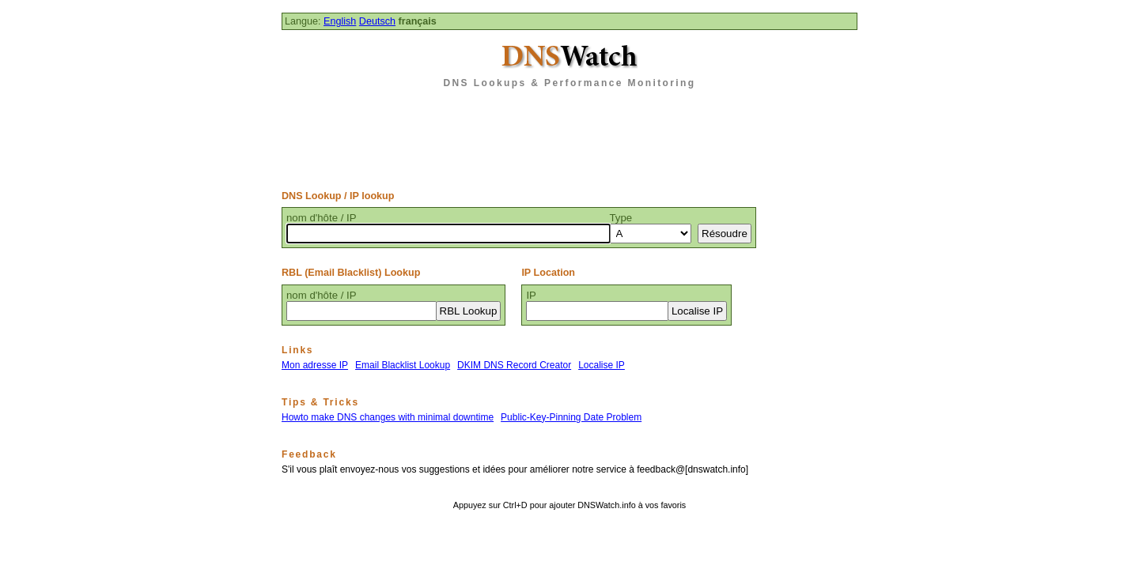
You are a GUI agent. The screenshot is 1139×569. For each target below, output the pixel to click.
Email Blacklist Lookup (402, 365)
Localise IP (601, 365)
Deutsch (377, 21)
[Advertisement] (569, 133)
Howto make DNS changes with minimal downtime (388, 417)
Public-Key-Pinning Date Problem (571, 417)
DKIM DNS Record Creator (514, 365)
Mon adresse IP (315, 365)
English (340, 21)
